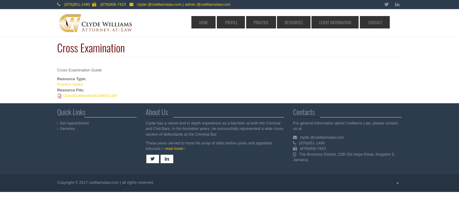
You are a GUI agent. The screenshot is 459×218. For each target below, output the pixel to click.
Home (244, 22)
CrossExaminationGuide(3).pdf (90, 95)
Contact (377, 22)
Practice (286, 22)
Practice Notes (70, 84)
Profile (264, 22)
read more (173, 148)
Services (67, 128)
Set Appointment (74, 123)
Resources (312, 22)
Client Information (346, 22)
